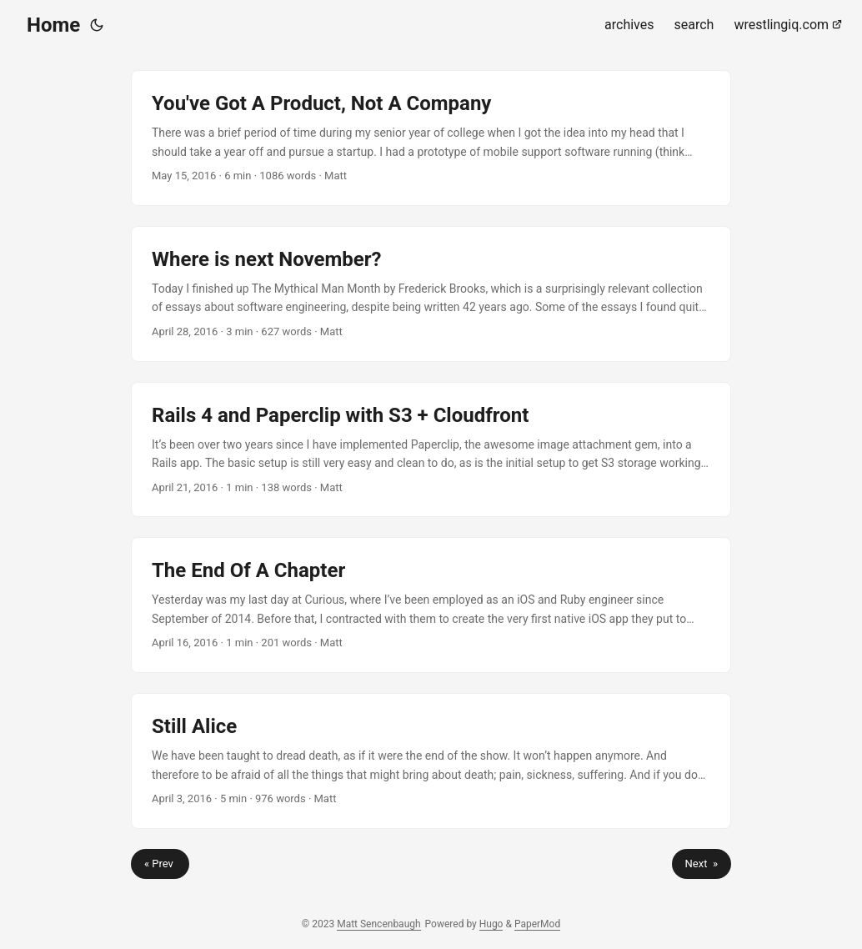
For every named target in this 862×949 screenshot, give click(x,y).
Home (53, 25)
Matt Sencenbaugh (378, 924)
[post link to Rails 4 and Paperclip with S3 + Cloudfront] (431, 450)
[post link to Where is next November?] (431, 294)
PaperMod (537, 924)
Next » (701, 863)
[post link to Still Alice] (431, 761)
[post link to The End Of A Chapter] (431, 605)
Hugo (491, 924)
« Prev (160, 863)
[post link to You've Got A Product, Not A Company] (431, 138)
